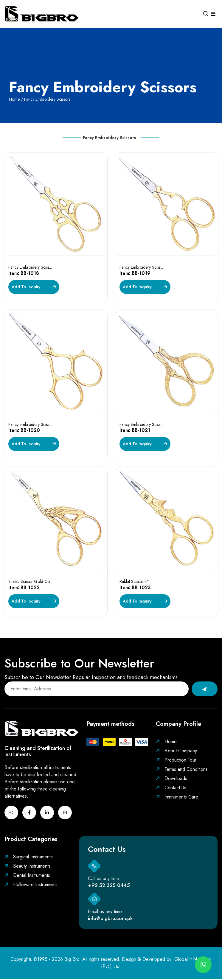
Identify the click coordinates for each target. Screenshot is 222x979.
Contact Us (171, 787)
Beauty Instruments (27, 866)
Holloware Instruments (31, 884)
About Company (176, 750)
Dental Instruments (27, 875)
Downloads (171, 778)
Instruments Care (177, 796)
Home (14, 99)
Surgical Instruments (28, 856)
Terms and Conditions (182, 769)
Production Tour (176, 760)
